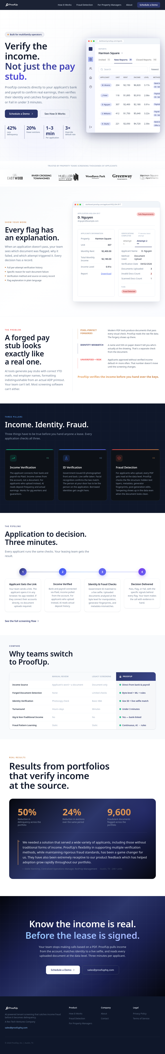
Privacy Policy (139, 1013)
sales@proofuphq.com (16, 1027)
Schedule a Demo (147, 5)
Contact (105, 1018)
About (129, 4)
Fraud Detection (84, 4)
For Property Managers (109, 4)
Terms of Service (141, 1018)
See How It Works (55, 113)
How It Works (65, 4)
